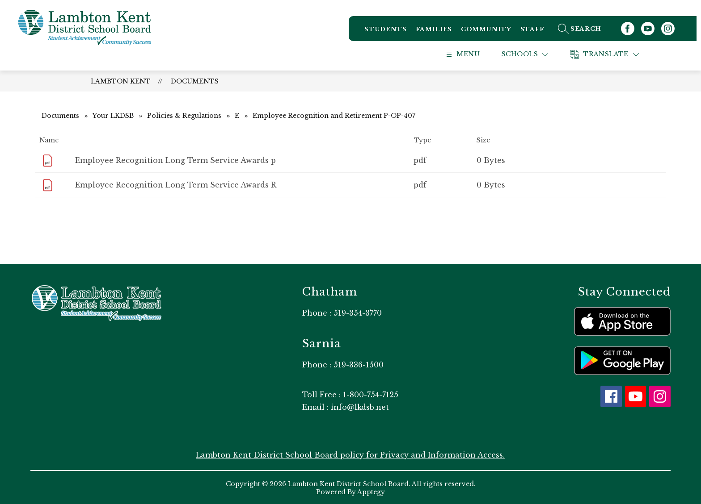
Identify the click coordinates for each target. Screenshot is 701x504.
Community (490, 31)
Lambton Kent (121, 80)
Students (390, 31)
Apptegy (371, 491)
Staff (537, 31)
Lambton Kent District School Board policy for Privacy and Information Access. (350, 454)
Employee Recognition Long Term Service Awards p (175, 159)
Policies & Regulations (184, 115)
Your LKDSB (113, 115)
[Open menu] (471, 54)
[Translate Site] (615, 54)
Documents (195, 80)
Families (438, 31)
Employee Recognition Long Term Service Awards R (175, 183)
